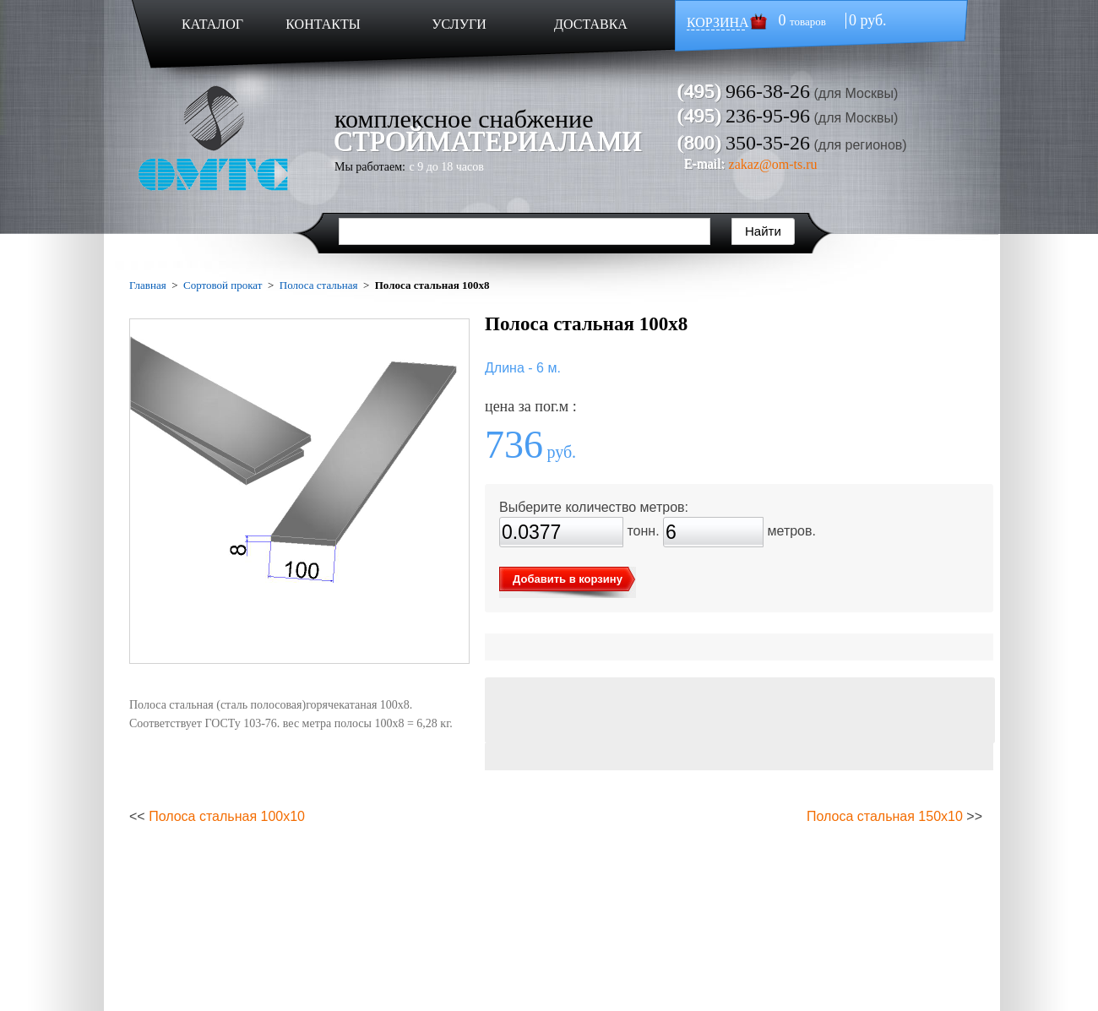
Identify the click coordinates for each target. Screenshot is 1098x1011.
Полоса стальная (319, 285)
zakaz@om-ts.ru (773, 164)
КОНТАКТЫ (322, 24)
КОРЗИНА (718, 22)
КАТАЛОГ (212, 24)
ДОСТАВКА (591, 24)
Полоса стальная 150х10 (885, 816)
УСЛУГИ (459, 24)
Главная (147, 285)
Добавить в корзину (567, 579)
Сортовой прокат (222, 285)
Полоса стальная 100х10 (227, 816)
